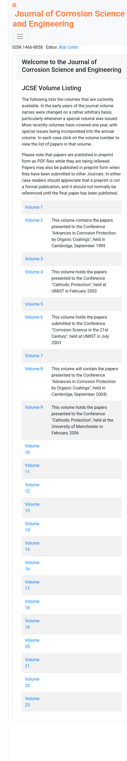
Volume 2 (34, 220)
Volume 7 (34, 355)
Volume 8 (34, 368)
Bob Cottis (68, 47)
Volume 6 (34, 317)
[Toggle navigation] (19, 36)
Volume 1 (34, 207)
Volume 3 (34, 258)
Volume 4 (34, 271)
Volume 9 (34, 407)
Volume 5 (34, 304)
